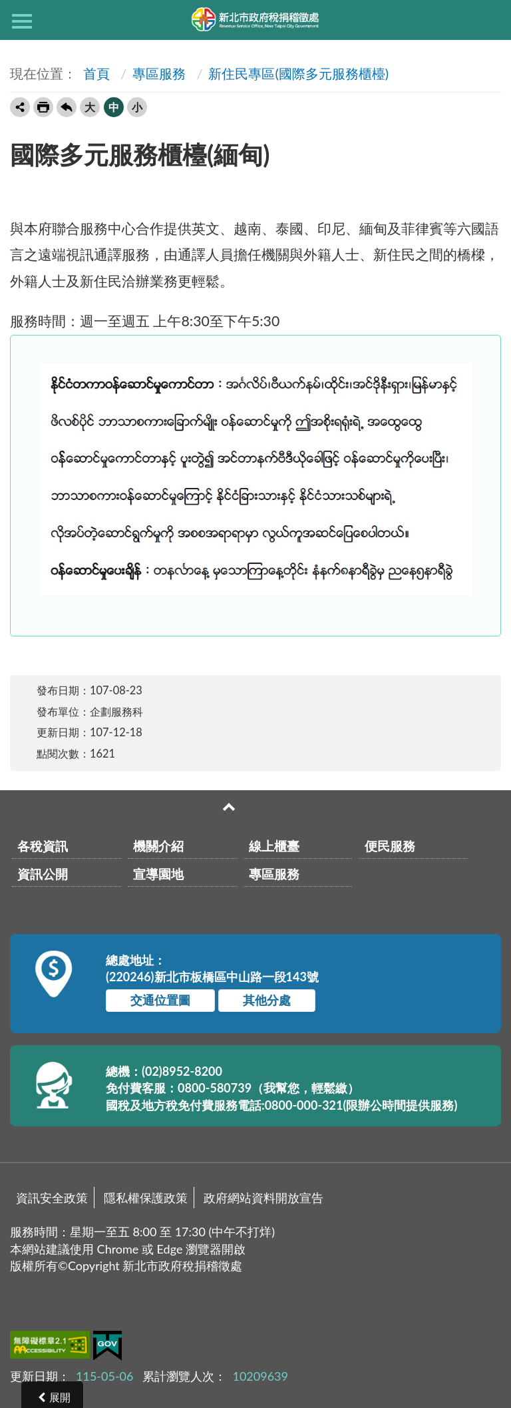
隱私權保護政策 (146, 1197)
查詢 (489, 20)
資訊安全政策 (52, 1197)
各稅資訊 (42, 845)
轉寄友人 (20, 107)
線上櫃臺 (274, 845)
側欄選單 (22, 21)
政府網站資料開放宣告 (263, 1197)
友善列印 (43, 107)
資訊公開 (42, 873)
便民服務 (390, 845)
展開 (60, 1397)
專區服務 (159, 73)
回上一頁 (67, 107)
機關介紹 (158, 845)
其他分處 (267, 1000)
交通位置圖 (160, 1000)
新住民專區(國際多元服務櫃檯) (298, 73)
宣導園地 (158, 873)
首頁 (95, 73)
